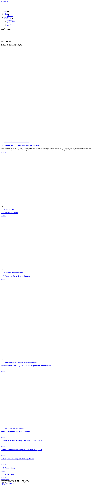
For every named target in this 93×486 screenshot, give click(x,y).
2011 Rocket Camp (8, 468)
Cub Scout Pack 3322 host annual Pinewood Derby (17, 142)
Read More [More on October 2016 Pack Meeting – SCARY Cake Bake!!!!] (3, 446)
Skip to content (4, 1)
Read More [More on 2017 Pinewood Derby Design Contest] (3, 279)
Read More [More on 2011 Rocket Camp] (3, 471)
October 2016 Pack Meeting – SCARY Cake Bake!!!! (21, 441)
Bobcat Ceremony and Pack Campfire (14, 428)
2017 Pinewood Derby (9, 209)
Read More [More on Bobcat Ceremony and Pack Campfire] (3, 437)
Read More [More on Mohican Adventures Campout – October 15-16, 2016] (3, 455)
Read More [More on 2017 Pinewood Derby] (3, 216)
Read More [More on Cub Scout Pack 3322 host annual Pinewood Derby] (3, 152)
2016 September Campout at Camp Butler (17, 459)
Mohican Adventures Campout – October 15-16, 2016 (21, 450)
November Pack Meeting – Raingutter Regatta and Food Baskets (20, 362)
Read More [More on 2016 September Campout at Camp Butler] (3, 464)
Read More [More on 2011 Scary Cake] (3, 477)
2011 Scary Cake (7, 474)
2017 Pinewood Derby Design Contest (13, 272)
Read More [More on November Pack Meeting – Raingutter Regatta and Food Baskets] (3, 371)
